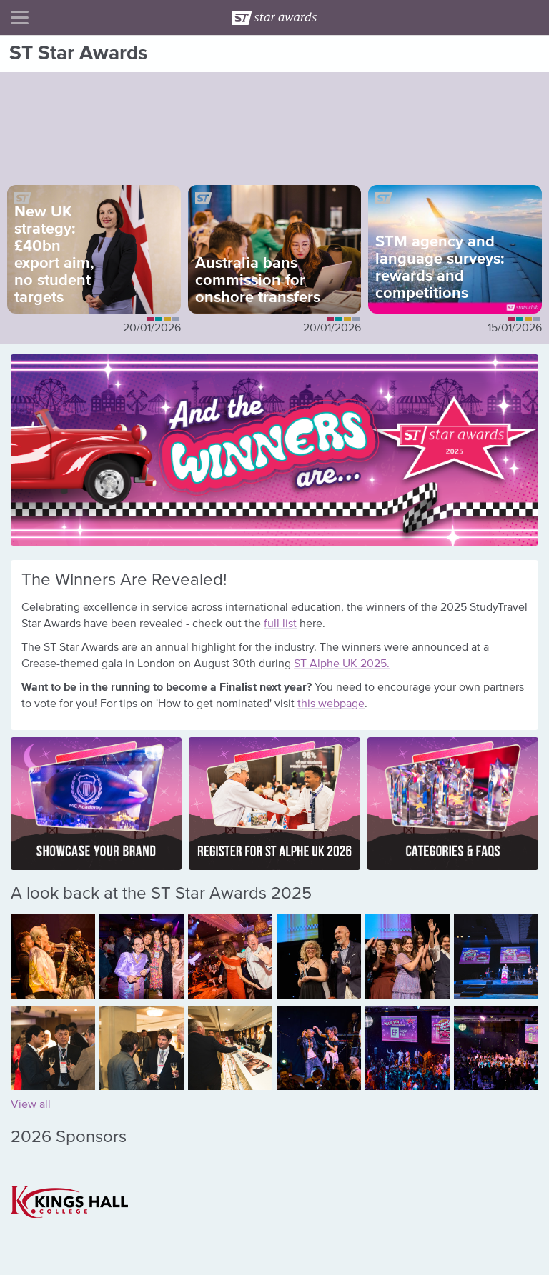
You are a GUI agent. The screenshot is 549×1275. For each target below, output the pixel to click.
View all (31, 1105)
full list (280, 624)
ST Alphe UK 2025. (342, 664)
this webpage (331, 704)
